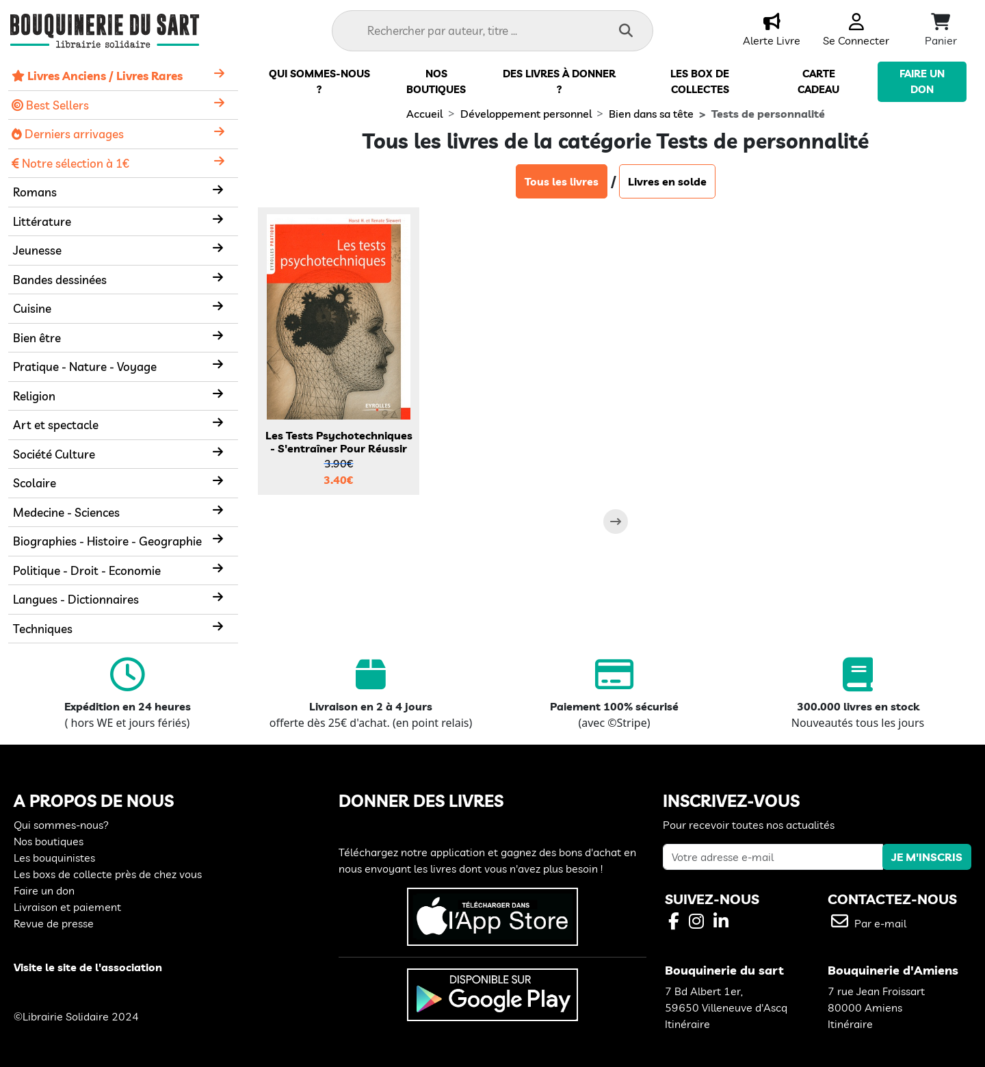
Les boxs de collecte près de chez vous (108, 874)
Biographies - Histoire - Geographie (107, 541)
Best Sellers (50, 105)
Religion (34, 396)
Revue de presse (54, 923)
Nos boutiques (48, 841)
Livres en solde (667, 181)
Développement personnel (526, 113)
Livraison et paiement (67, 907)
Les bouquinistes (54, 857)
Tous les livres (562, 181)
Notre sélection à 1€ (70, 163)
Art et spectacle (55, 424)
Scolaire (34, 483)
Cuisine (32, 308)
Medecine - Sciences (66, 512)
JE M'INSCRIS (926, 857)
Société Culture (54, 454)
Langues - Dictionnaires (76, 599)
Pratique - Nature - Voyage (85, 366)
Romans (35, 192)
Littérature (42, 221)
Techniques (43, 628)
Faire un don (44, 890)
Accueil (424, 113)
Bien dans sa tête (651, 113)
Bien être (37, 338)
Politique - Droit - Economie (87, 570)
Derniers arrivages (68, 134)
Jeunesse (37, 250)
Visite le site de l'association (88, 967)
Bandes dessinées (60, 279)
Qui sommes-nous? (61, 825)
